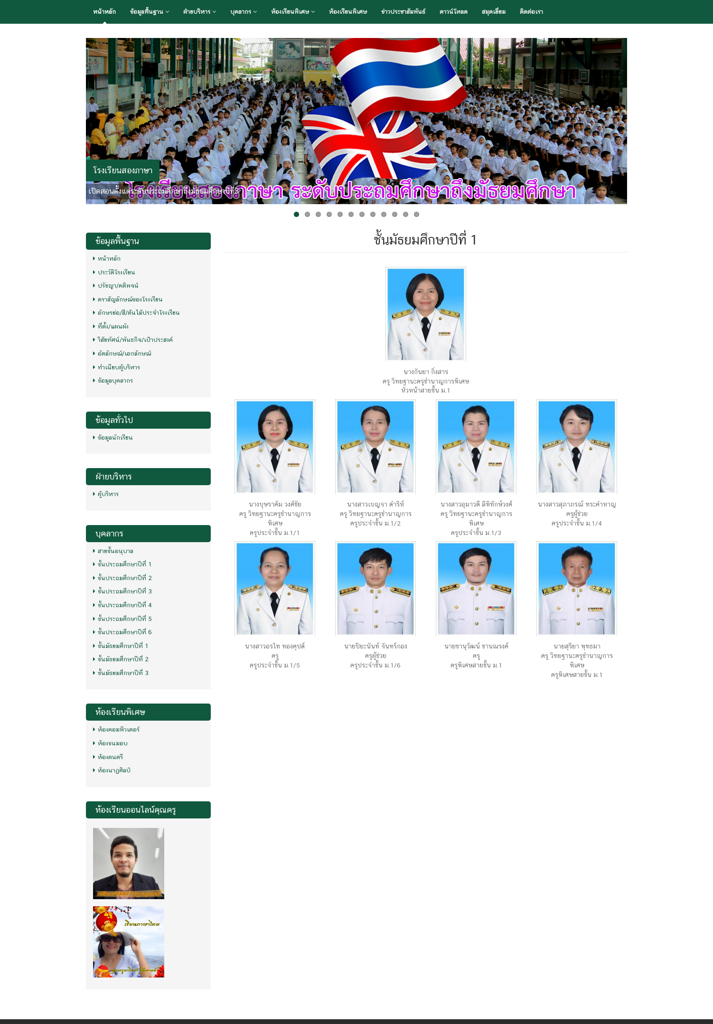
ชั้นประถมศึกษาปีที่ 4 (122, 605)
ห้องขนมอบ (110, 743)
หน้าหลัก (104, 11)
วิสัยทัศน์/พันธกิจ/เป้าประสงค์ (133, 339)
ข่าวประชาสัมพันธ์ (403, 11)
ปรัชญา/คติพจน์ (116, 285)
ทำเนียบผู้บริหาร (116, 367)
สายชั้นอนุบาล (113, 550)
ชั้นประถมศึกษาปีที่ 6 (122, 632)
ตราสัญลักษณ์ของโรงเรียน (128, 299)
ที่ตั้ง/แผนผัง (111, 326)
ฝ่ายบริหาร (199, 11)
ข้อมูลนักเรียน (113, 437)
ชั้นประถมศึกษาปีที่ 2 (122, 578)
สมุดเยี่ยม (494, 11)
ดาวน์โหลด (454, 11)
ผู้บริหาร (106, 494)
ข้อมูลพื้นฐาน (149, 11)
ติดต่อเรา (531, 11)
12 (416, 214)
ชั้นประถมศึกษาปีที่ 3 (122, 591)
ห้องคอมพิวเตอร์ (116, 729)
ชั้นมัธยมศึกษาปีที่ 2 (121, 659)
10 (394, 214)
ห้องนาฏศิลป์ (112, 770)
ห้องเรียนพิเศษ (293, 11)
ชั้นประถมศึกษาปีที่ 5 (122, 618)
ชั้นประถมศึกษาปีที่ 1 (122, 564)
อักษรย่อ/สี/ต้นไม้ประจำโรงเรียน (136, 312)
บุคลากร (243, 11)
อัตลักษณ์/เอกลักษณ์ (122, 353)
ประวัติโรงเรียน (114, 272)
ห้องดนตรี (108, 757)
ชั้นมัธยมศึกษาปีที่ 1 (121, 645)
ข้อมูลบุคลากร (113, 380)
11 (405, 214)
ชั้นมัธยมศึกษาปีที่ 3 (121, 672)
